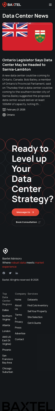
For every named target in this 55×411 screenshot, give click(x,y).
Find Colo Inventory (38, 305)
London (6, 331)
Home (18, 299)
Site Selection (35, 317)
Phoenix (6, 349)
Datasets (33, 299)
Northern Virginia (7, 317)
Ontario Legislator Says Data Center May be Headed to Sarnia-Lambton (27, 64)
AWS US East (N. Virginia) (6, 340)
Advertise (20, 333)
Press (18, 327)
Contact (19, 339)
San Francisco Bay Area (7, 359)
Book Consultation (28, 222)
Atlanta (6, 325)
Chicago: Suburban (7, 370)
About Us (18, 307)
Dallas (5, 310)
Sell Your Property (37, 311)
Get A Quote (34, 323)
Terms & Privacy (19, 318)
